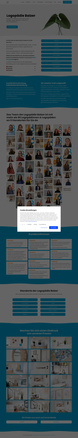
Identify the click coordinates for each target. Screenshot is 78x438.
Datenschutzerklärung (32, 221)
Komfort (35, 224)
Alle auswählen (53, 227)
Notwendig (22, 224)
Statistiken (29, 224)
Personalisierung (42, 224)
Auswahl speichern (44, 227)
